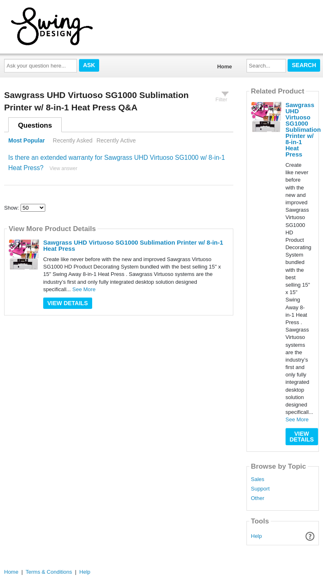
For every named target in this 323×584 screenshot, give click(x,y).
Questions (35, 125)
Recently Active (116, 140)
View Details (67, 303)
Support (260, 489)
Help (256, 536)
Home (224, 66)
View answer (63, 168)
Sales (258, 479)
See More (83, 289)
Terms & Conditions (49, 572)
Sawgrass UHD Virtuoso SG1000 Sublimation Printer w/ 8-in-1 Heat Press (133, 245)
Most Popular (26, 140)
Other (258, 498)
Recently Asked (72, 140)
